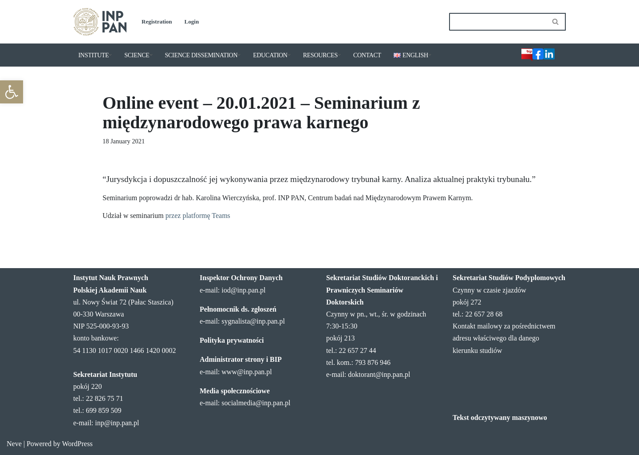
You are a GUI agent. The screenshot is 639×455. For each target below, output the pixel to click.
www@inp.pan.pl (246, 372)
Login (192, 21)
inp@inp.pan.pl (117, 423)
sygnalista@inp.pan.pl (253, 321)
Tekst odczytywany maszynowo (500, 417)
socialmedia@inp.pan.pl (255, 403)
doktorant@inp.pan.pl (379, 374)
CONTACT (367, 55)
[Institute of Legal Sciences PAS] (99, 22)
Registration (157, 21)
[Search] (497, 22)
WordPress (77, 443)
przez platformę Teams (198, 215)
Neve (14, 443)
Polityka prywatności (232, 340)
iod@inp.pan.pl (243, 290)
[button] (11, 91)
